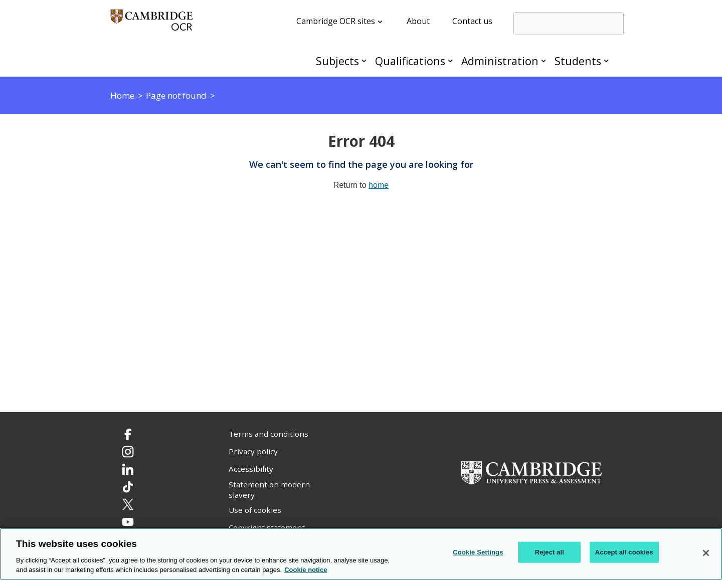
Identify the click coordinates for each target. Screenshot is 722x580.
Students (578, 61)
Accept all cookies (624, 552)
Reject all (549, 552)
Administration (499, 61)
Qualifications (410, 61)
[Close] (706, 553)
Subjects (337, 61)
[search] (568, 24)
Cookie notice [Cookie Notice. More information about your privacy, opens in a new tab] (305, 570)
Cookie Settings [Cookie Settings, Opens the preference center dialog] (478, 552)
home (379, 185)
